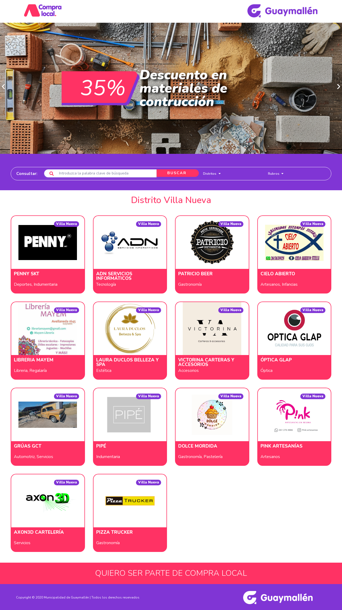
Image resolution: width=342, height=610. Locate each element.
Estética (103, 370)
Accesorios (188, 370)
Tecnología (106, 284)
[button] (3, 85)
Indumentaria (45, 284)
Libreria (21, 370)
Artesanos (270, 284)
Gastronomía (190, 284)
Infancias (290, 284)
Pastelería (213, 456)
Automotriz (24, 456)
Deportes (23, 284)
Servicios (45, 456)
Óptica (267, 370)
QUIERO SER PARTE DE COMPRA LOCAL (171, 572)
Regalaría (38, 370)
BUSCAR (175, 173)
